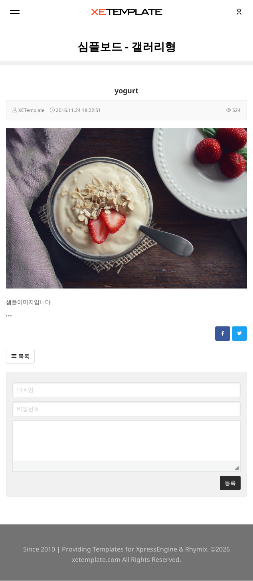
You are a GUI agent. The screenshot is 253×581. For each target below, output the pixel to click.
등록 (230, 483)
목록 (20, 356)
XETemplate (31, 110)
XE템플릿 (126, 12)
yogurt (126, 90)
